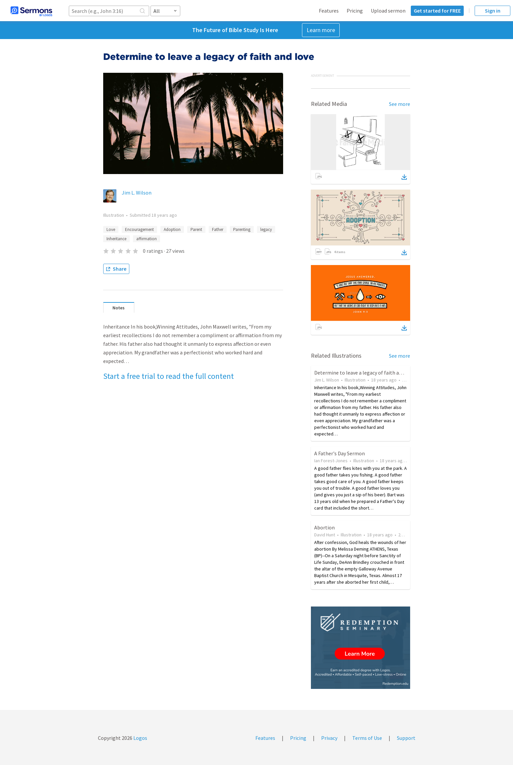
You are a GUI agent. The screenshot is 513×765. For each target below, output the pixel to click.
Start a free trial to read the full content (168, 376)
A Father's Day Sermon (339, 453)
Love (111, 229)
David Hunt (324, 535)
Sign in (492, 10)
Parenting (241, 229)
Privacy (329, 738)
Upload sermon (388, 10)
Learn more (321, 30)
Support (406, 738)
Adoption (172, 229)
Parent (196, 229)
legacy (266, 229)
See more (399, 104)
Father (217, 229)
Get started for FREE (437, 10)
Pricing (355, 10)
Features (329, 10)
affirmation (146, 239)
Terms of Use (367, 738)
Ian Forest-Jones (331, 461)
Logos (139, 738)
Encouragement (139, 229)
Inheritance (116, 239)
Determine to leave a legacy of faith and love (364, 372)
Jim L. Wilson (136, 192)
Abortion (324, 527)
